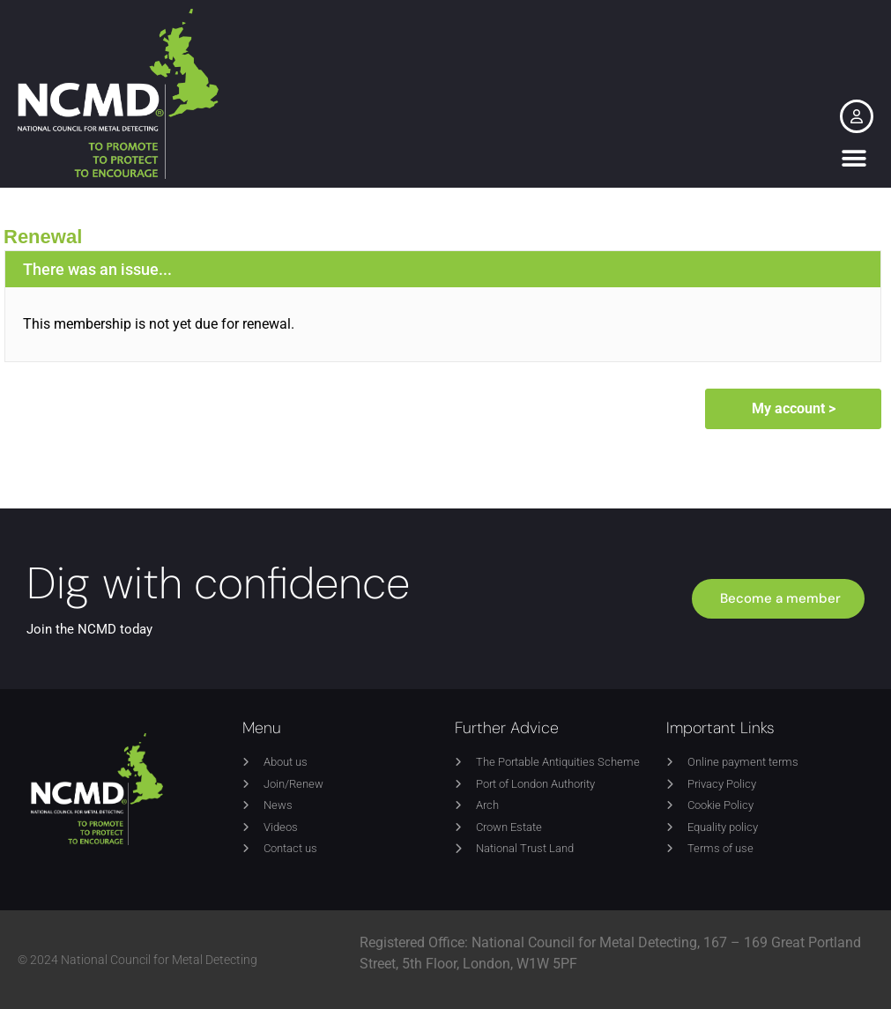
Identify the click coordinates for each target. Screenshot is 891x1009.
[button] (853, 159)
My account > (793, 408)
